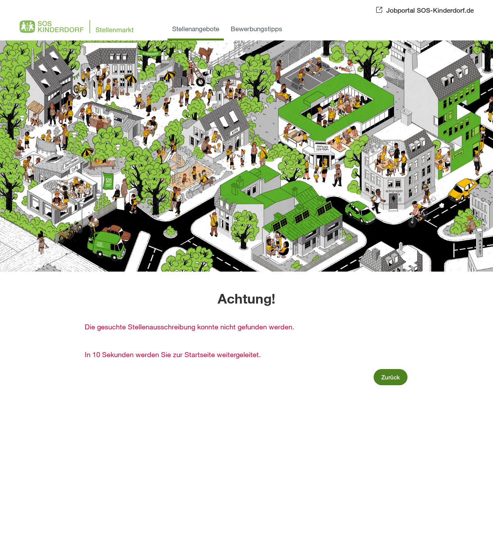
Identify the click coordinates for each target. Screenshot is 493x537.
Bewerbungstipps (256, 29)
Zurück (390, 377)
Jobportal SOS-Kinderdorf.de (430, 10)
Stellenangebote (195, 29)
